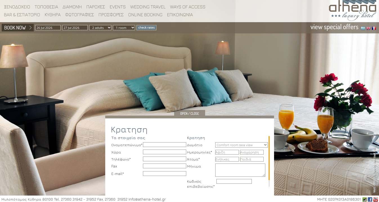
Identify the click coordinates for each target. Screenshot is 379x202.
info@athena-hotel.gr (147, 199)
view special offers (334, 26)
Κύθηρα (52, 14)
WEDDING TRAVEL (148, 6)
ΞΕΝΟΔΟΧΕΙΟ (17, 6)
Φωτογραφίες (79, 14)
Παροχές (95, 6)
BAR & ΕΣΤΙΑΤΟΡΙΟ (22, 14)
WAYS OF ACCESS (187, 6)
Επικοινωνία (180, 14)
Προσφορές (111, 14)
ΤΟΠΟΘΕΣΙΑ (46, 6)
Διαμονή (72, 6)
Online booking (145, 14)
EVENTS (118, 6)
